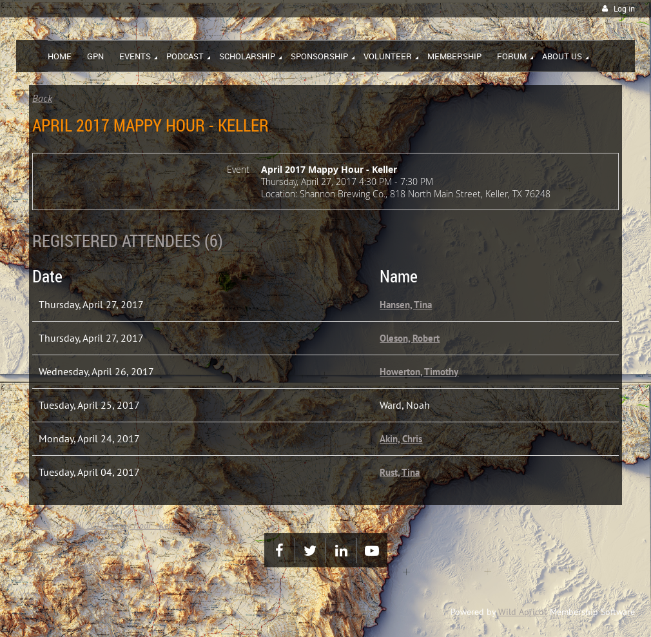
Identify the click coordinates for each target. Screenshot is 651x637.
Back (42, 98)
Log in (624, 8)
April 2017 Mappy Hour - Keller (123, 525)
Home (39, 525)
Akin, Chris (401, 439)
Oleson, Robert (410, 338)
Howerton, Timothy (419, 372)
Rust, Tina (400, 472)
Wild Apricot (522, 612)
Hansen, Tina (406, 305)
